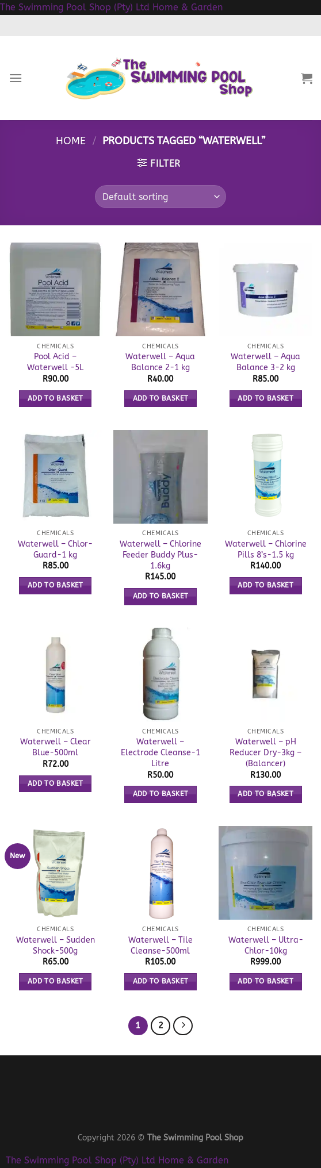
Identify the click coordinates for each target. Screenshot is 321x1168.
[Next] (183, 1026)
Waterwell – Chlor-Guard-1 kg (55, 549)
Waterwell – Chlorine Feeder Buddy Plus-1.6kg (160, 554)
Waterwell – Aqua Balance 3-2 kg (265, 362)
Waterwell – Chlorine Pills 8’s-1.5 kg (266, 549)
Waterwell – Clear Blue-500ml (55, 747)
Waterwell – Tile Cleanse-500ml (160, 945)
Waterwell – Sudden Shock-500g (55, 945)
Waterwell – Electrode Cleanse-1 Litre (160, 752)
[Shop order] (160, 196)
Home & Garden (187, 7)
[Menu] (15, 78)
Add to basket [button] (55, 398)
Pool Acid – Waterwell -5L (55, 362)
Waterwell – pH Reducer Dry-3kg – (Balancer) (265, 752)
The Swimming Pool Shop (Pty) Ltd (75, 7)
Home (71, 141)
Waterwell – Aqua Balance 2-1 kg (160, 362)
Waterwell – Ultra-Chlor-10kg (265, 945)
